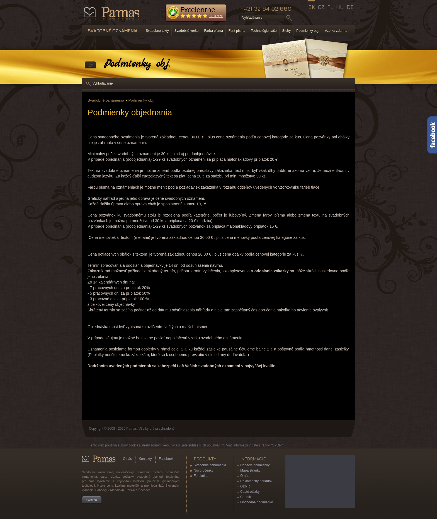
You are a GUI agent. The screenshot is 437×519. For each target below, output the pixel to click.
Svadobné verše (186, 31)
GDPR (245, 486)
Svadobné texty (157, 31)
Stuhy (286, 31)
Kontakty (145, 459)
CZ (321, 7)
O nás (127, 459)
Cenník (245, 497)
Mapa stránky (250, 470)
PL (330, 7)
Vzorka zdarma (336, 31)
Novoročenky (203, 470)
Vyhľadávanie (103, 83)
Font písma (237, 31)
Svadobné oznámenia (106, 100)
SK (311, 7)
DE (350, 7)
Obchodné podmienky (256, 502)
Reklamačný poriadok (256, 481)
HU (340, 7)
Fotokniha (201, 476)
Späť (90, 65)
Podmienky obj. (307, 31)
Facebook (166, 459)
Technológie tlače (264, 31)
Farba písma (213, 31)
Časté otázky (249, 492)
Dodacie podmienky (255, 465)
